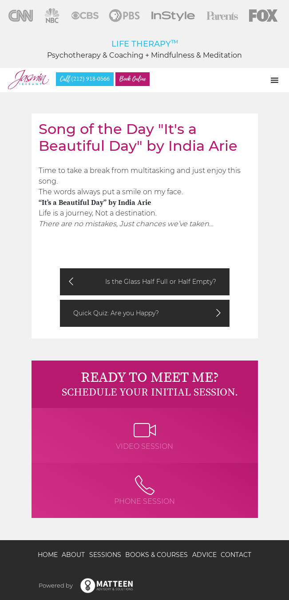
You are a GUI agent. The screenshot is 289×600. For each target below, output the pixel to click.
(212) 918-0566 (85, 79)
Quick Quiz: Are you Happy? (116, 313)
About (73, 555)
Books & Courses (156, 555)
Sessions (105, 555)
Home (48, 555)
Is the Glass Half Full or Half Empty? (160, 282)
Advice (204, 555)
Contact (236, 555)
